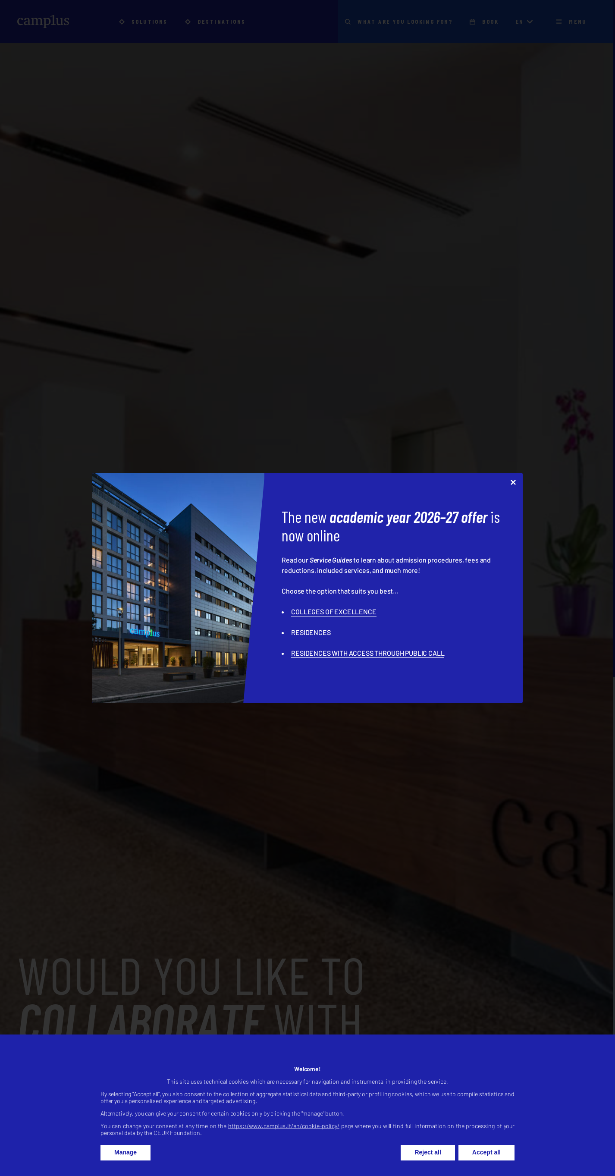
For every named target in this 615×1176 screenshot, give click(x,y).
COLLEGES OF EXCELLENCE (333, 611)
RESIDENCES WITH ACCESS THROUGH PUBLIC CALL (367, 653)
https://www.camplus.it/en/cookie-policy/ (283, 1134)
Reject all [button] (427, 1161)
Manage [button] (125, 1161)
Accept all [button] (486, 1161)
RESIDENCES (310, 632)
